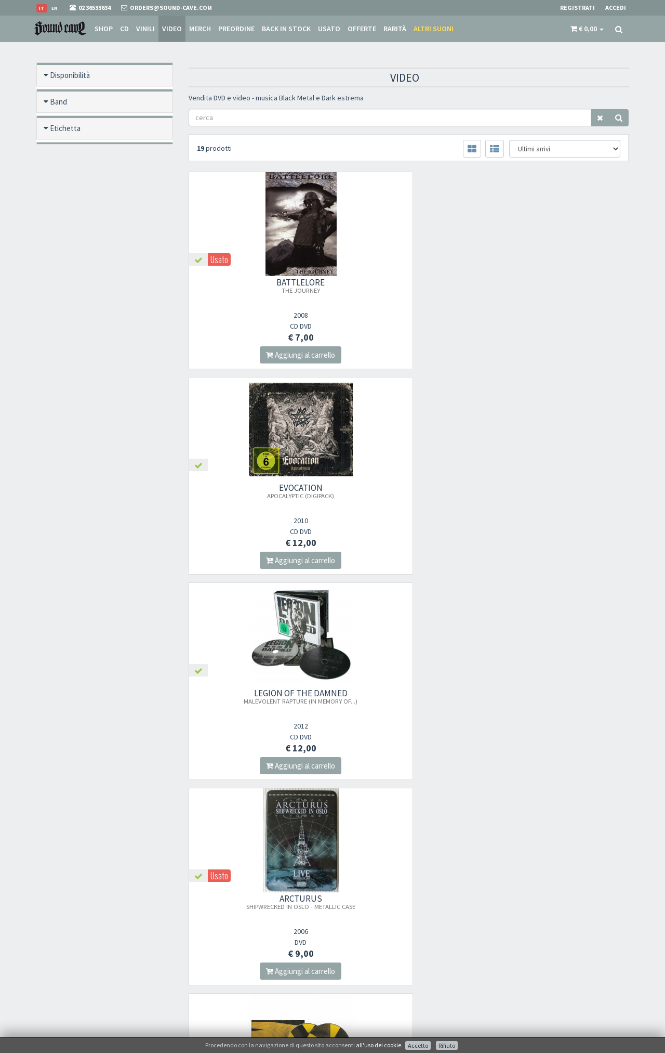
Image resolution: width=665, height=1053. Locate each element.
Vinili (145, 28)
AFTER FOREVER (256, 696)
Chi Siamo (354, 910)
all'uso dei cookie (378, 1045)
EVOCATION (408, 285)
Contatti (352, 977)
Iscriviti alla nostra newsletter (243, 962)
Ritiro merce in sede (367, 991)
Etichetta (65, 128)
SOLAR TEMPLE (408, 495)
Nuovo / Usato (73, 234)
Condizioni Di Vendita (371, 937)
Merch (200, 28)
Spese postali (358, 950)
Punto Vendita (360, 923)
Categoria (66, 314)
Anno (58, 340)
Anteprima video (76, 393)
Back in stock (286, 28)
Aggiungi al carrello (256, 355)
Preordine (236, 28)
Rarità (394, 28)
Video (172, 28)
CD (124, 28)
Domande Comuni (366, 964)
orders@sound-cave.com (96, 926)
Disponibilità (70, 75)
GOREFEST (561, 491)
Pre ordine (67, 181)
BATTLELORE (256, 285)
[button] (587, 29)
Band (58, 102)
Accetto (418, 1045)
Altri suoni (434, 28)
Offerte (362, 28)
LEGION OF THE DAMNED (560, 285)
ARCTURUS (256, 491)
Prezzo (61, 367)
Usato (329, 28)
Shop (104, 28)
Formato (71, 155)
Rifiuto (446, 1045)
